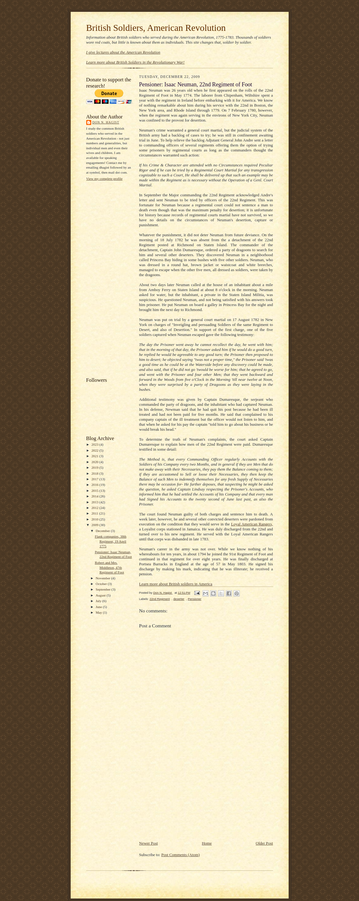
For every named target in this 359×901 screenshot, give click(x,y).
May (99, 612)
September (103, 589)
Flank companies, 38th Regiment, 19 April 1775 (110, 541)
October (102, 584)
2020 (95, 462)
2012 (95, 508)
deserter (178, 599)
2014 (95, 496)
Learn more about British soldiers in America (175, 584)
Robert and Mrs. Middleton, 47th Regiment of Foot (109, 567)
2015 (95, 490)
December (103, 531)
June (99, 607)
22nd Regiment (159, 599)
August (101, 595)
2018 (95, 473)
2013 (95, 502)
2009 (95, 525)
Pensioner (194, 599)
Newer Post (148, 843)
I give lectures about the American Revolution (123, 52)
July (99, 601)
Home (207, 843)
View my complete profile (104, 178)
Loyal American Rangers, (252, 524)
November (103, 578)
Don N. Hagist (105, 122)
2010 (95, 519)
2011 (95, 513)
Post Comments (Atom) (180, 854)
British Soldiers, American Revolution (156, 28)
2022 (95, 450)
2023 (95, 444)
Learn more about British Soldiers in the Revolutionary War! (135, 62)
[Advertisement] (111, 278)
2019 (95, 467)
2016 (95, 484)
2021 (95, 456)
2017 (95, 479)
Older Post (264, 843)
